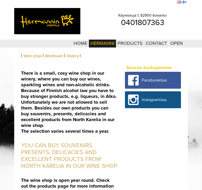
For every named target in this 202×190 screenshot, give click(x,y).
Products (130, 43)
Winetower (54, 56)
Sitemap (156, 2)
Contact (156, 43)
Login (144, 2)
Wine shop (32, 56)
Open (176, 43)
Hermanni (102, 43)
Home (80, 43)
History (73, 56)
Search (169, 2)
